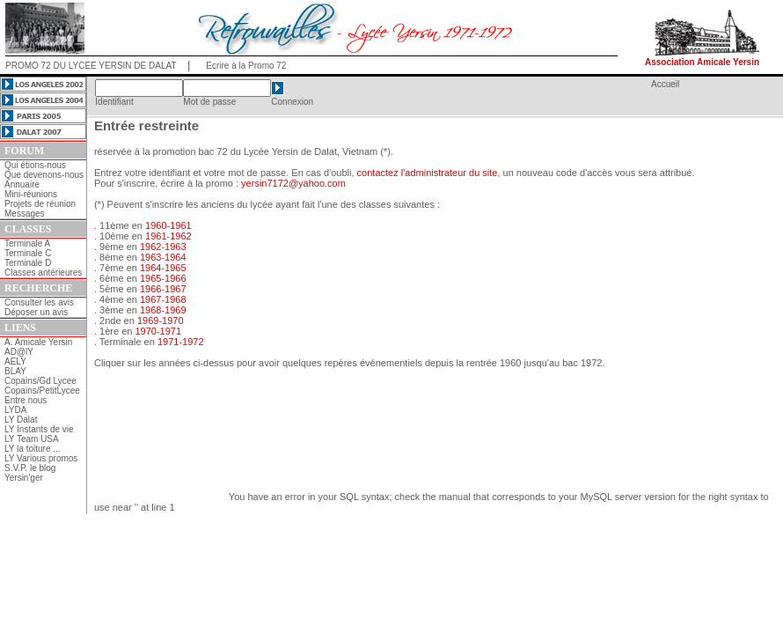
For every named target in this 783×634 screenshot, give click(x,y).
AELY (15, 361)
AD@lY (18, 352)
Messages (24, 213)
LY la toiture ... (32, 448)
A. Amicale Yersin (38, 342)
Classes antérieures (43, 272)
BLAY (15, 371)
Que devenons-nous (44, 175)
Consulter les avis (39, 302)
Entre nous (25, 400)
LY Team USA (31, 439)
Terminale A (27, 243)
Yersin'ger (23, 478)
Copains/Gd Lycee (40, 381)
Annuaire (22, 184)
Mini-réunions (30, 194)
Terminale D (27, 263)
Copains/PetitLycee (42, 390)
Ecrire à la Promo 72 (246, 65)
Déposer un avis (36, 312)
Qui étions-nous (35, 165)
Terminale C (27, 253)
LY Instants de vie (39, 429)
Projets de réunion (40, 204)
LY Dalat (20, 419)
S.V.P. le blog (29, 468)
